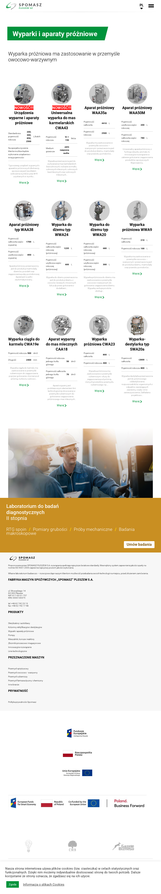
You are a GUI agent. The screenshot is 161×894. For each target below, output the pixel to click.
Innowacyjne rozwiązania (19, 647)
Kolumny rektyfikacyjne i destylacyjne (25, 627)
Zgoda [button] (12, 884)
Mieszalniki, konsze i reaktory (21, 639)
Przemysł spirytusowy (18, 668)
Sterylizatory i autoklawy (19, 623)
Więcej (24, 182)
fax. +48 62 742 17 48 (18, 606)
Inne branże (13, 684)
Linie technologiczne (17, 651)
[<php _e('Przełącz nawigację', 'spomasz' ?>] (151, 6)
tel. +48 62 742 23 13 (18, 603)
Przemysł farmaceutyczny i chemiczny (25, 680)
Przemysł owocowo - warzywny (23, 672)
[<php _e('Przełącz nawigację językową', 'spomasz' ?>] (141, 6)
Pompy (11, 635)
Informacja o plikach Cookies (43, 884)
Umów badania (139, 544)
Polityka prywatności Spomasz (22, 702)
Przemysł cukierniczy (17, 676)
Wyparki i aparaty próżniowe (21, 631)
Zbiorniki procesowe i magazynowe (24, 643)
